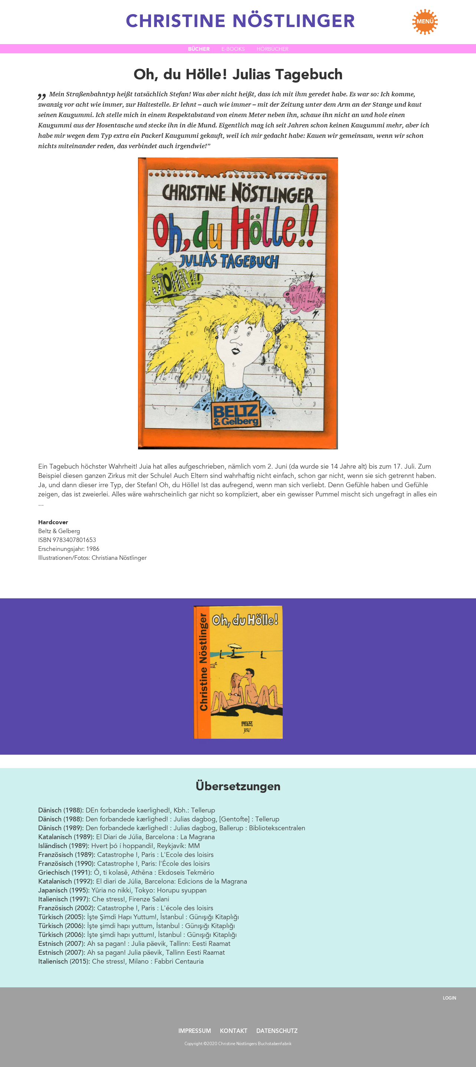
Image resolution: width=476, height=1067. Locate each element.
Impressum (194, 1031)
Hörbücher (272, 49)
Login (449, 999)
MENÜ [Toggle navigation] (425, 22)
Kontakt (233, 1031)
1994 (200, 743)
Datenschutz (277, 1031)
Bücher (199, 49)
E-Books (233, 49)
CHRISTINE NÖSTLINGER (240, 22)
